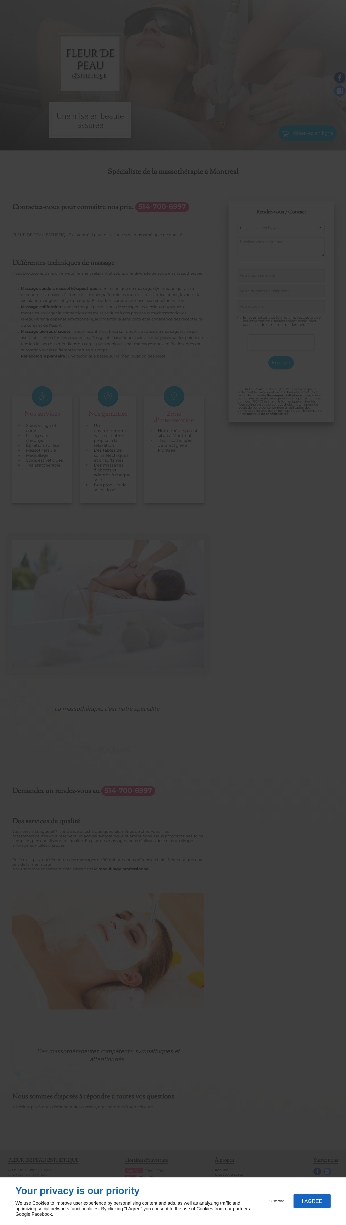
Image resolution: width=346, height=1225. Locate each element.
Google (22, 1214)
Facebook (42, 1214)
